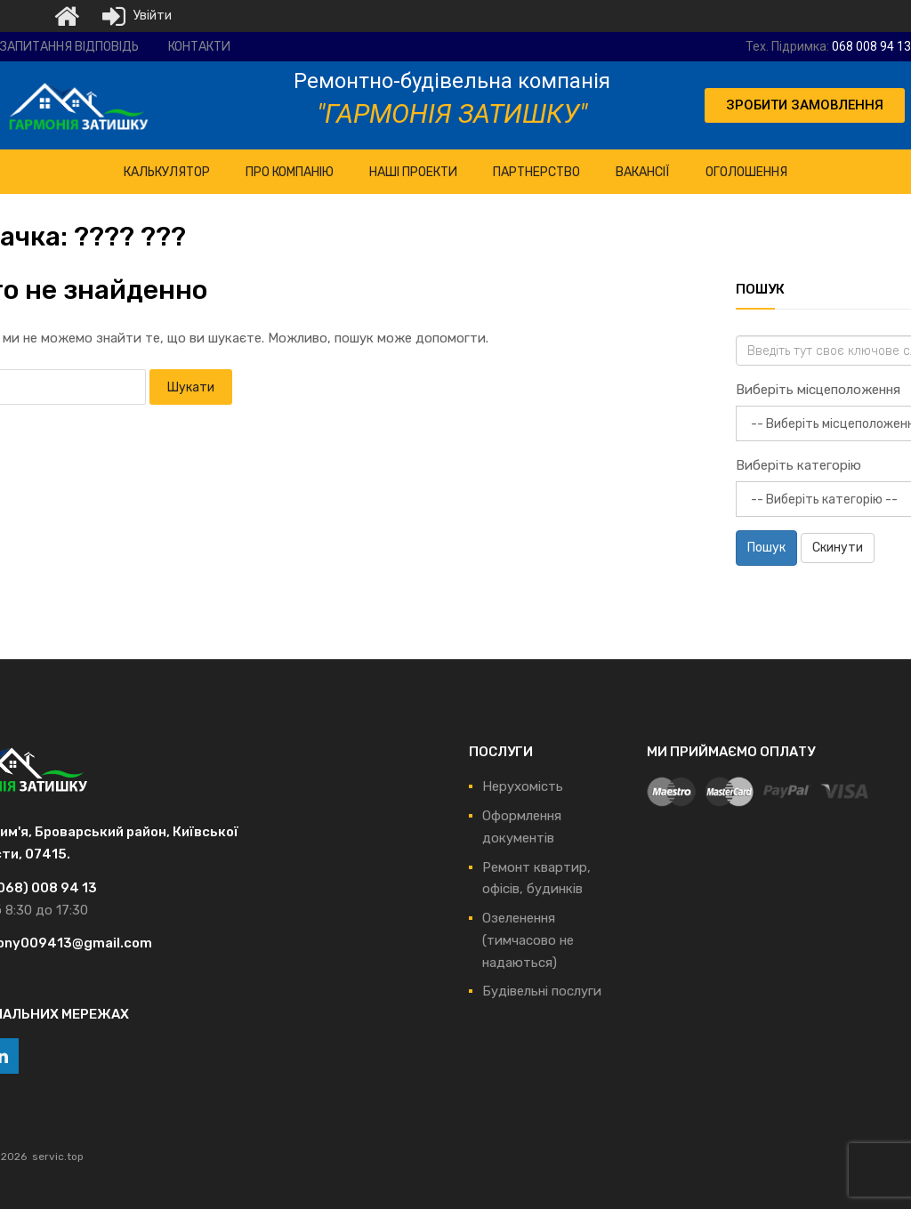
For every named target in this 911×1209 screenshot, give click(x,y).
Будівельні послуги (541, 991)
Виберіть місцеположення (818, 390)
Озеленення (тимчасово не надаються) (528, 940)
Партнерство (536, 172)
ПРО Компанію (290, 172)
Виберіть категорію (798, 465)
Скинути (837, 547)
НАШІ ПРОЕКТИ (413, 172)
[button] (805, 105)
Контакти (199, 46)
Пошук (766, 547)
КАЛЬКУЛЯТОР (167, 172)
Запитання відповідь (69, 46)
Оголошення (746, 172)
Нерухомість (522, 786)
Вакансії (643, 172)
